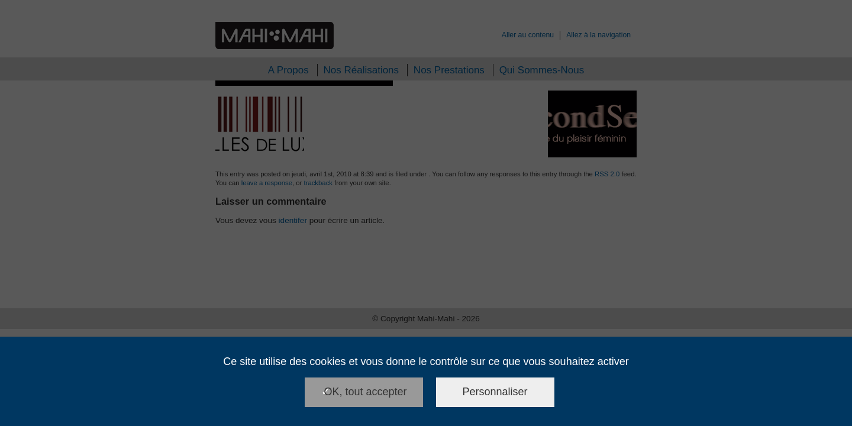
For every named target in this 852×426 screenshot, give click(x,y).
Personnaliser (495, 392)
